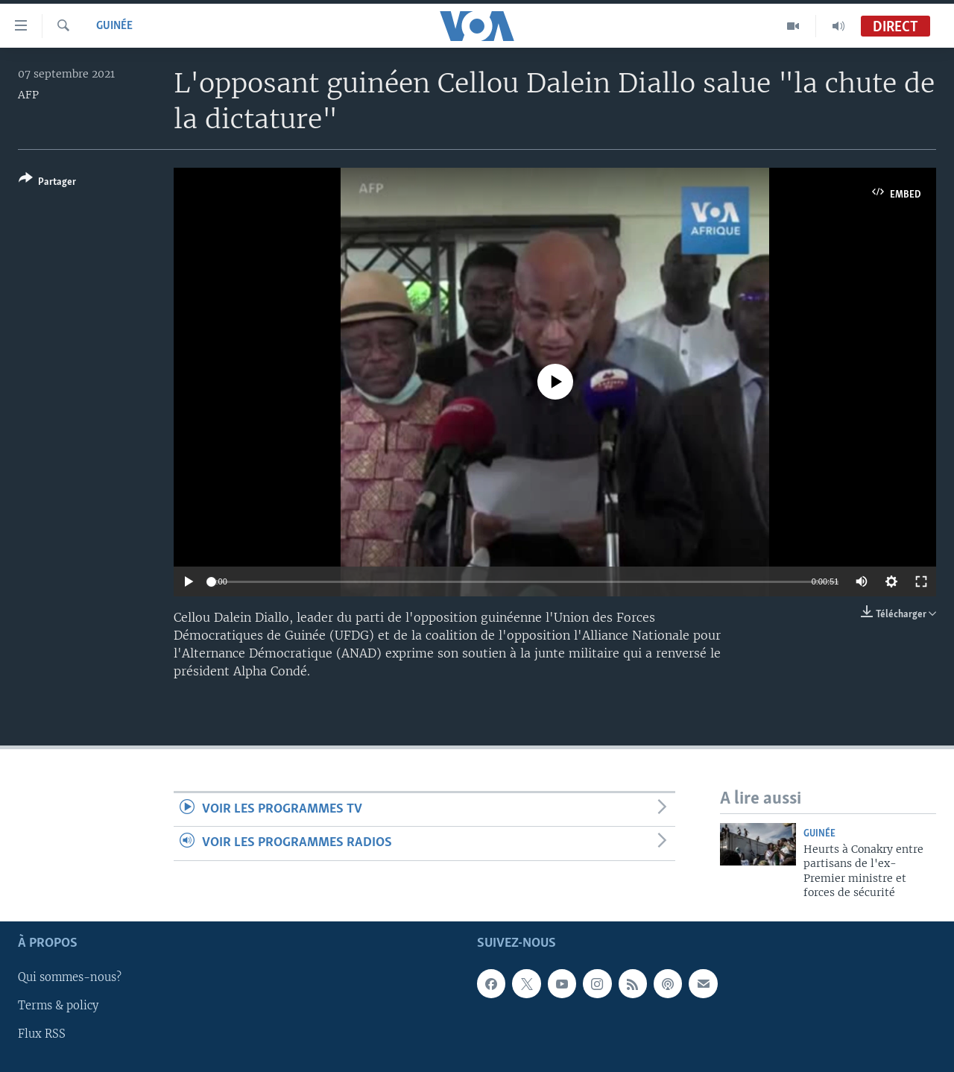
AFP (28, 94)
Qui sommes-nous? (69, 977)
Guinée (114, 26)
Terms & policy (58, 1005)
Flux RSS (42, 1034)
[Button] (47, 183)
